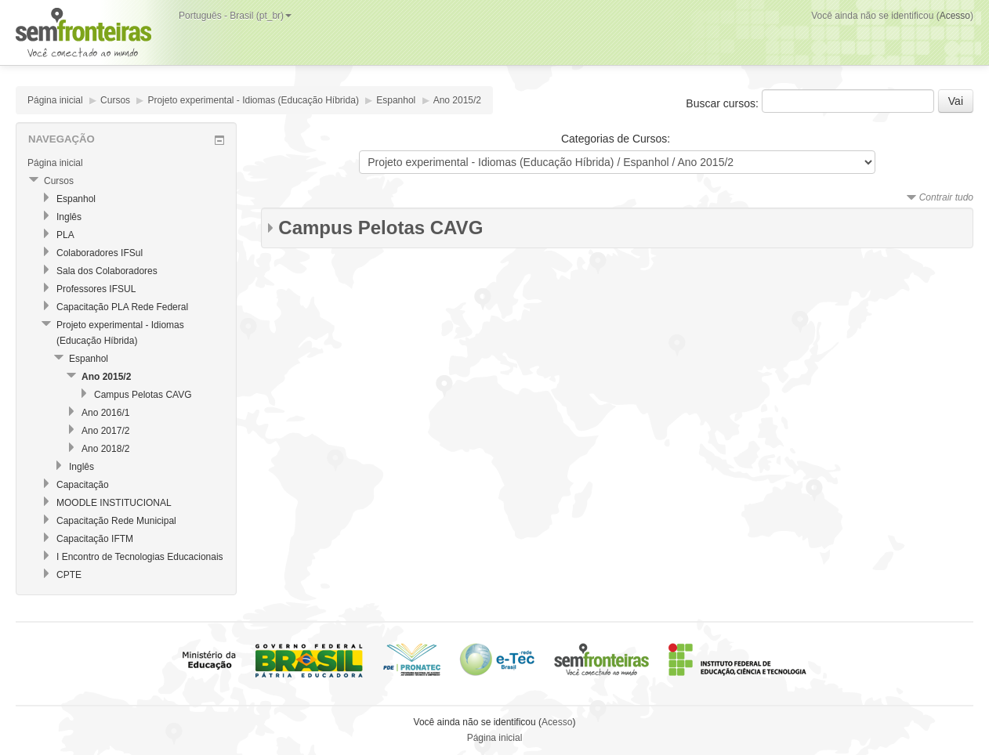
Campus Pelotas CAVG (380, 227)
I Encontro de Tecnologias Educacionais (139, 556)
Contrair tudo (946, 197)
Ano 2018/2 (105, 448)
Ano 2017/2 (105, 430)
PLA (65, 234)
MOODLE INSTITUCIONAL (114, 502)
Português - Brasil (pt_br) (235, 15)
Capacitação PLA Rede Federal (122, 307)
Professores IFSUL (96, 289)
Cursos (115, 100)
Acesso (955, 15)
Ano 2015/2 (457, 100)
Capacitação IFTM (94, 538)
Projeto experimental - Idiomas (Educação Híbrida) (252, 100)
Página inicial (55, 100)
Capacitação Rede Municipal (116, 520)
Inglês (69, 216)
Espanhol (395, 100)
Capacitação (82, 484)
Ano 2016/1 (105, 412)
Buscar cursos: (723, 103)
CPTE (69, 574)
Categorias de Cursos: (615, 138)
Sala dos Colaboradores (107, 271)
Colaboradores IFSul (99, 252)
